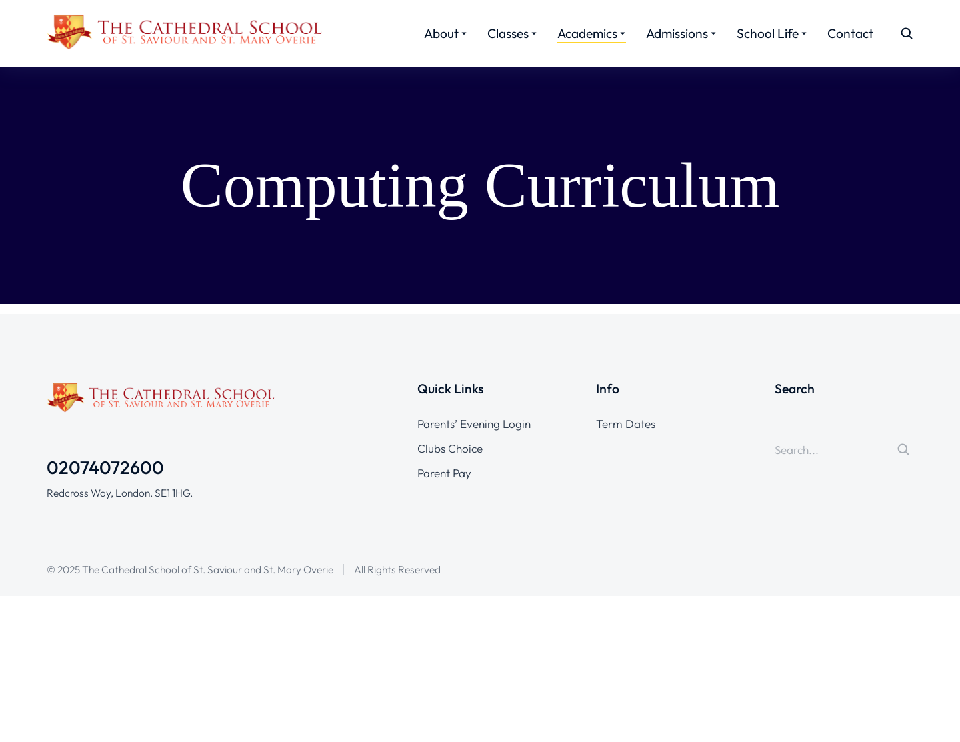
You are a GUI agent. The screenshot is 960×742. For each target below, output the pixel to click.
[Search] (903, 649)
